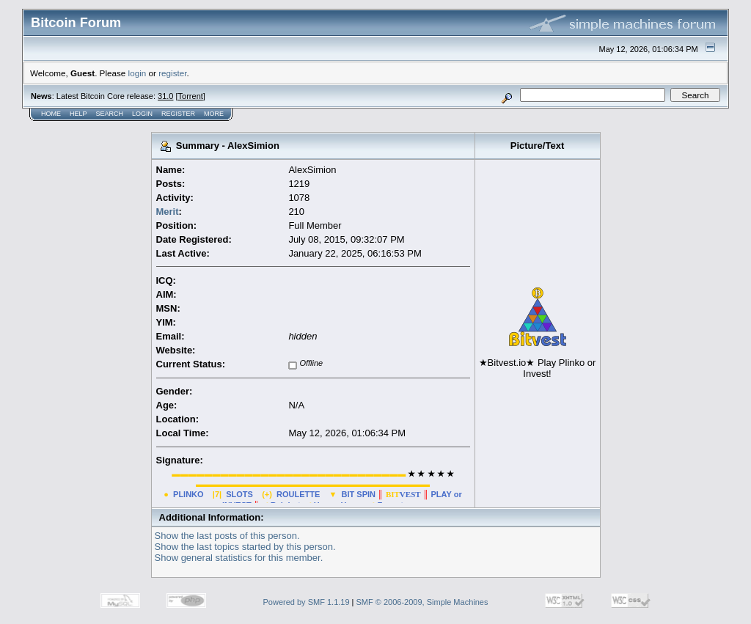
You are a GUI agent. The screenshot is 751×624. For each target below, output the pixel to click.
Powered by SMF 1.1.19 (306, 602)
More (214, 113)
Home (51, 113)
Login (142, 113)
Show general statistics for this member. (239, 557)
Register (178, 113)
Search (110, 113)
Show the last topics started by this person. (245, 546)
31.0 (165, 96)
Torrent (190, 96)
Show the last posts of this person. (227, 535)
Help (78, 113)
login (137, 73)
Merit (167, 211)
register (172, 73)
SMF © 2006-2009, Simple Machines (422, 602)
